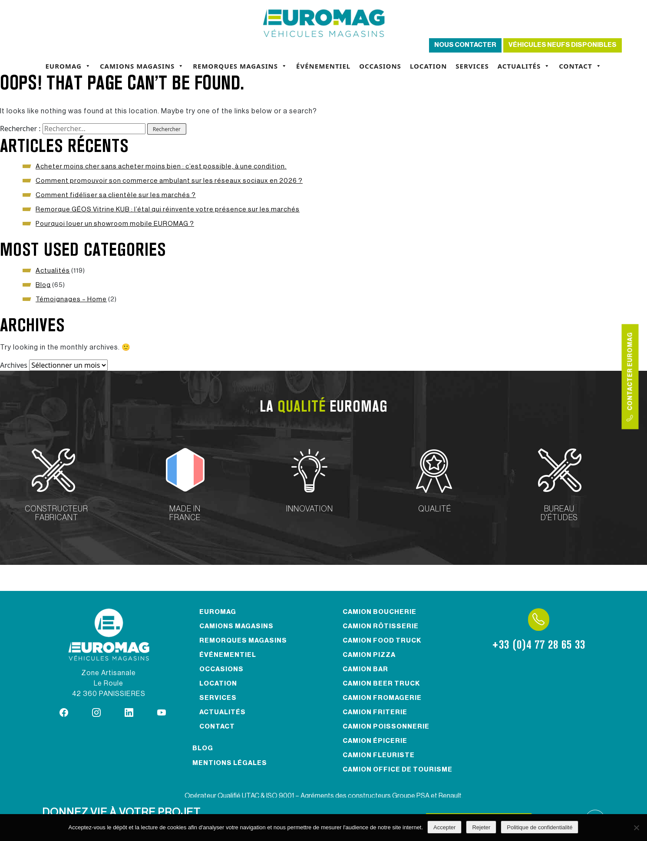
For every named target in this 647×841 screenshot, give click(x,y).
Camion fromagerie (382, 698)
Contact (580, 66)
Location (428, 66)
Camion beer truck (381, 683)
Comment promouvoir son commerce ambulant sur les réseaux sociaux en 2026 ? (169, 181)
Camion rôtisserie (381, 626)
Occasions (380, 66)
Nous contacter (465, 45)
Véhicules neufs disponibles (562, 45)
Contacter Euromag (630, 376)
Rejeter (481, 827)
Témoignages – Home (71, 299)
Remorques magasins (240, 66)
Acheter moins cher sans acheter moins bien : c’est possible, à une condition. (161, 166)
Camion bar (365, 669)
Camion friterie (375, 712)
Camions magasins (142, 66)
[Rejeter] (636, 827)
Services (472, 66)
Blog (43, 285)
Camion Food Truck (382, 640)
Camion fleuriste (379, 755)
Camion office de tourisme (397, 769)
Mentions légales (229, 763)
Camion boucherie (379, 612)
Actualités (524, 66)
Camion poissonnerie (386, 726)
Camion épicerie (375, 741)
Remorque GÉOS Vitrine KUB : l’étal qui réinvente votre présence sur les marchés (168, 209)
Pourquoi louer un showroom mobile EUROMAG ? (115, 224)
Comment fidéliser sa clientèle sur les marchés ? (116, 195)
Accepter (444, 827)
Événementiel (323, 66)
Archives (13, 365)
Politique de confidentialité (539, 827)
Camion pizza (369, 655)
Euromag (68, 66)
